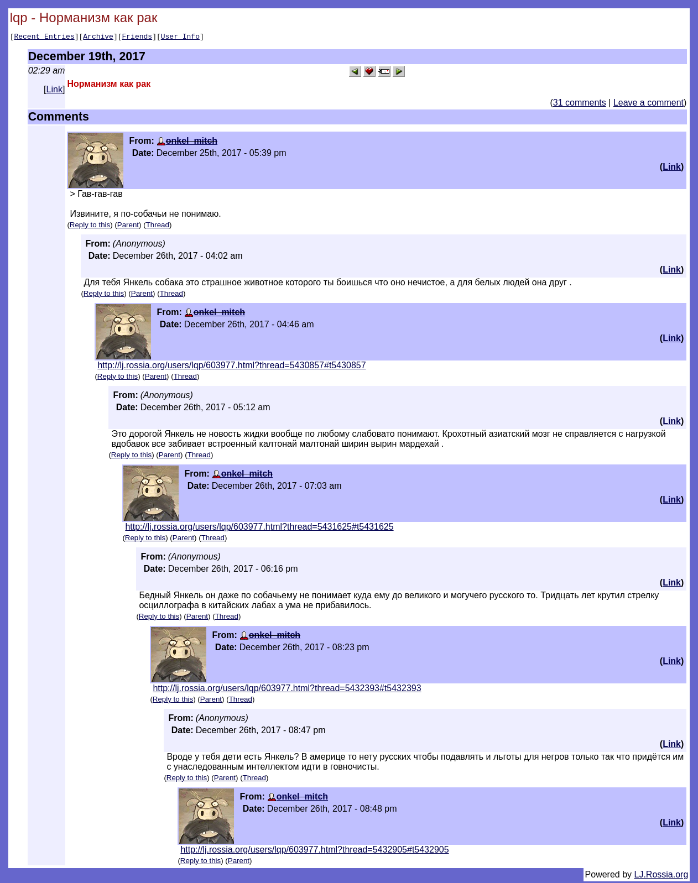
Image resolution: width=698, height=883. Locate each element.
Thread (157, 226)
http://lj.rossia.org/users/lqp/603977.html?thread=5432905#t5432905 (314, 851)
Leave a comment (648, 104)
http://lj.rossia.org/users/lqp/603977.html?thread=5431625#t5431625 (259, 528)
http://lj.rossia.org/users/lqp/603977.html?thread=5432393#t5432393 (287, 689)
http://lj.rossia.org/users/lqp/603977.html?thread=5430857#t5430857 (231, 367)
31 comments (579, 104)
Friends (137, 38)
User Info (180, 38)
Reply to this (90, 226)
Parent (128, 226)
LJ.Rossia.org (661, 876)
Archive (98, 38)
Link (54, 91)
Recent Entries (44, 38)
